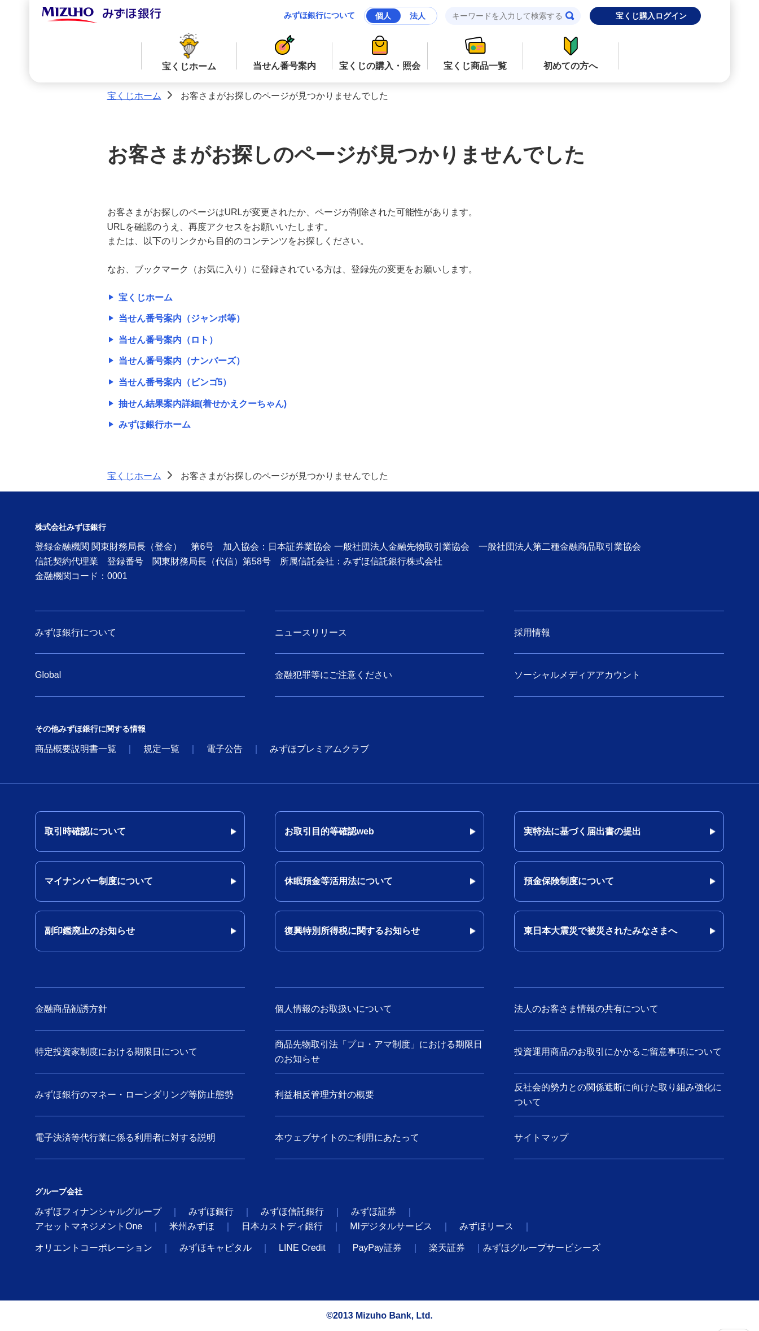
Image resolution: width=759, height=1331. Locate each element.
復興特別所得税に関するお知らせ (352, 931)
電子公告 (225, 749)
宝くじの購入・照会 (379, 51)
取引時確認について (85, 831)
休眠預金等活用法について (338, 881)
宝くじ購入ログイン (651, 15)
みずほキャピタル (215, 1247)
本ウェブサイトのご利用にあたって (347, 1137)
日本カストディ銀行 (282, 1226)
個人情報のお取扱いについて (333, 1009)
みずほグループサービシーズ (541, 1247)
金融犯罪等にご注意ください (333, 675)
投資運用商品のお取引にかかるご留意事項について (618, 1051)
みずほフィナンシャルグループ (98, 1211)
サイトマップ (541, 1137)
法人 (417, 15)
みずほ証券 (373, 1211)
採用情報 (532, 632)
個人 (383, 15)
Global (48, 675)
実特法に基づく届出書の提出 (582, 831)
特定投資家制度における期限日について (116, 1051)
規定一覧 (161, 749)
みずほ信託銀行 (292, 1211)
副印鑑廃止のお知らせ (90, 931)
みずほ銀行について (319, 15)
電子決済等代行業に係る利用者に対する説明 (125, 1137)
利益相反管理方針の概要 (324, 1094)
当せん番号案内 (284, 51)
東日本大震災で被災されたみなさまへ (600, 931)
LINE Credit (302, 1247)
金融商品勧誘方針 (71, 1009)
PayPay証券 (377, 1247)
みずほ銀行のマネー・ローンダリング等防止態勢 (134, 1094)
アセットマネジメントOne (88, 1226)
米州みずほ (191, 1226)
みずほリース (486, 1226)
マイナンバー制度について (99, 881)
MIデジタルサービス (391, 1226)
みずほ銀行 (211, 1211)
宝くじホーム (188, 51)
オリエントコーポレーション (93, 1247)
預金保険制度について (569, 881)
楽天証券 (447, 1247)
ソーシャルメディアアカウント (577, 675)
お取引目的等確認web (329, 831)
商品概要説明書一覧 (75, 749)
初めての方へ (570, 51)
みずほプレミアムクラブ (319, 749)
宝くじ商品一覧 (475, 51)
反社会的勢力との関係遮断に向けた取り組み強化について (618, 1094)
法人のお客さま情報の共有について (586, 1009)
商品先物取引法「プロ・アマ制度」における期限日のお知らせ (378, 1051)
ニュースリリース (311, 632)
